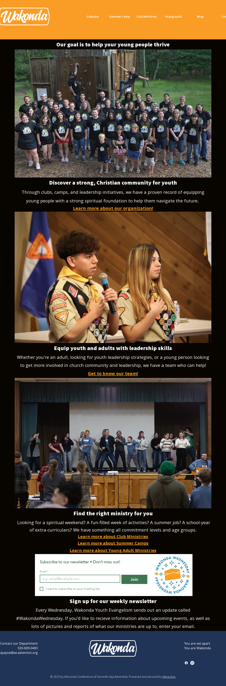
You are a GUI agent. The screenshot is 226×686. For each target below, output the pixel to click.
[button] (113, 113)
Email (44, 571)
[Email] (78, 578)
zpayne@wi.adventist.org (19, 652)
